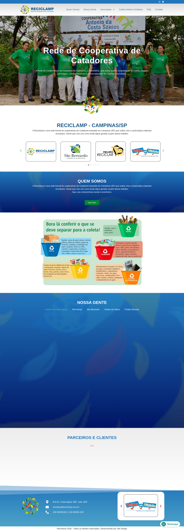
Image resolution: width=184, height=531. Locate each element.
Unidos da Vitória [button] (112, 309)
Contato (159, 9)
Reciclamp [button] (77, 309)
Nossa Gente (90, 9)
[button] (20, 150)
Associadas (107, 9)
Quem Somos (72, 9)
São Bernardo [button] (93, 309)
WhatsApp (169, 524)
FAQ (149, 9)
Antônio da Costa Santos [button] (56, 309)
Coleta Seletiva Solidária (131, 9)
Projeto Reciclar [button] (132, 309)
